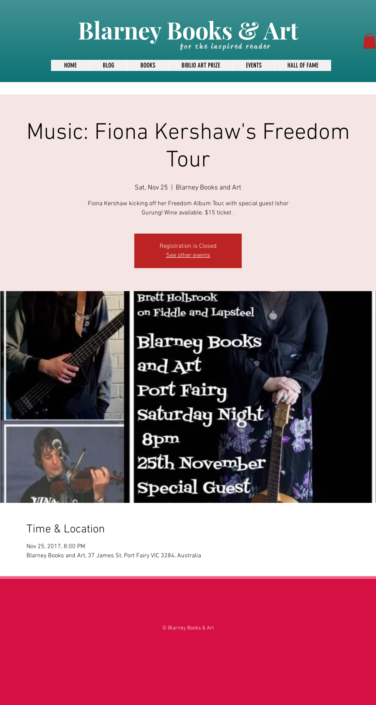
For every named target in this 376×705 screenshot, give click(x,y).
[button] (369, 41)
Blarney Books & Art (188, 29)
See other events (188, 255)
